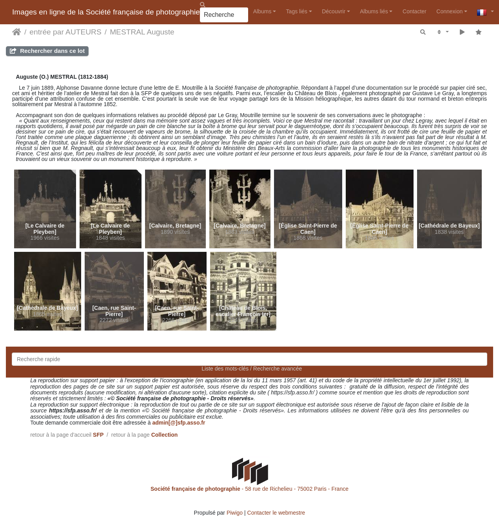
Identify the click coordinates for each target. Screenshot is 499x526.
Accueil (16, 32)
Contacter (414, 11)
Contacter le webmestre (276, 513)
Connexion (449, 11)
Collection (164, 435)
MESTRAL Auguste (142, 32)
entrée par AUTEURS (65, 32)
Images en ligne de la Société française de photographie (106, 12)
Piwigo (235, 513)
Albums (262, 11)
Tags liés (296, 11)
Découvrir (333, 11)
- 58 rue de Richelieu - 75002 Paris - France (249, 489)
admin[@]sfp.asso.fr (178, 422)
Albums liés (374, 11)
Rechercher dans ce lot (47, 50)
